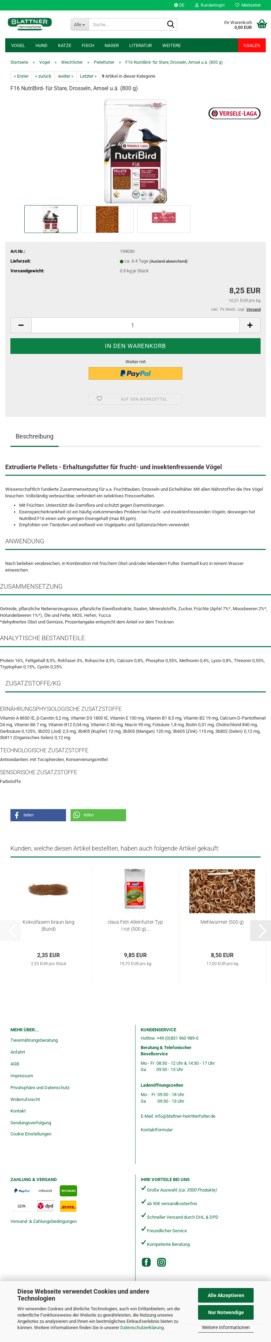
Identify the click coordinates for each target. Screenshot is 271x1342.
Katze (64, 45)
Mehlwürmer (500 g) (222, 922)
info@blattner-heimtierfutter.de (185, 1116)
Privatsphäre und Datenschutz (39, 1087)
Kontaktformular (157, 1129)
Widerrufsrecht (25, 1099)
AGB (14, 1063)
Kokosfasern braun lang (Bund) (48, 925)
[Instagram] (161, 1262)
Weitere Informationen (226, 1327)
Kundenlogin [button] (210, 5)
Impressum (21, 1075)
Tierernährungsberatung (34, 1040)
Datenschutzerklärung (142, 1327)
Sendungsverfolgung (30, 1122)
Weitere (171, 45)
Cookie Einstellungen (30, 1134)
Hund (41, 45)
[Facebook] (146, 1262)
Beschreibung (35, 436)
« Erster (21, 76)
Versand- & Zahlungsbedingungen (43, 1221)
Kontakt (18, 1111)
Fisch (88, 45)
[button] (179, 5)
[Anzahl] (135, 325)
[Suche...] (80, 24)
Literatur (140, 45)
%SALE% (252, 45)
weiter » (65, 76)
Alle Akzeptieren (226, 1295)
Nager (112, 45)
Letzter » (88, 76)
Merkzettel (248, 5)
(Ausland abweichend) (168, 261)
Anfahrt (17, 1052)
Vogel (18, 45)
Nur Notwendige (226, 1312)
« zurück (43, 76)
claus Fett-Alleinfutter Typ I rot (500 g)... (135, 925)
